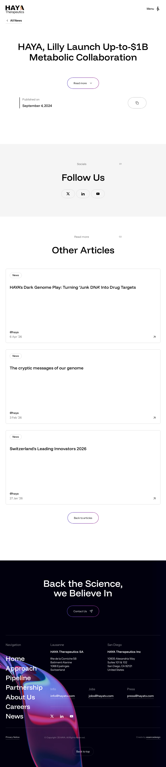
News (14, 716)
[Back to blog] (83, 518)
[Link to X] (68, 193)
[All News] (14, 21)
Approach (21, 668)
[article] (83, 306)
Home (15, 658)
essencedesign (153, 737)
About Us (20, 697)
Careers (18, 706)
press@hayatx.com (140, 696)
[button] (153, 8)
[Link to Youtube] (98, 193)
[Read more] (83, 83)
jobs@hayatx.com (101, 696)
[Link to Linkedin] (83, 193)
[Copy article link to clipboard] (137, 103)
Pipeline (18, 678)
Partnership (24, 687)
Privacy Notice (12, 737)
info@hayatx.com (62, 696)
